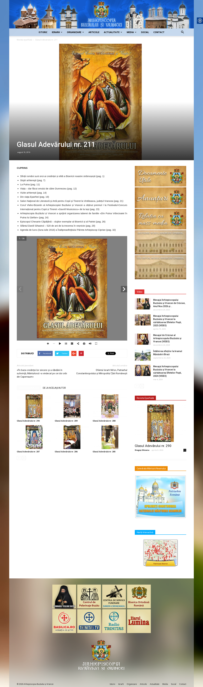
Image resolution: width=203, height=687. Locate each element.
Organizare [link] (75, 32)
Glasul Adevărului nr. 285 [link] (104, 451)
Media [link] (131, 32)
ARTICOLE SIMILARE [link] (29, 388)
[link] (101, 14)
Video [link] (139, 292)
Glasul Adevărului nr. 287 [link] (28, 451)
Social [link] (145, 32)
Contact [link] (158, 32)
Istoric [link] (43, 32)
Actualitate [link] (113, 32)
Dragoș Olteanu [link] (142, 450)
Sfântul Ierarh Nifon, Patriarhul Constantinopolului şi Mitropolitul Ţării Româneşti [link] (101, 372)
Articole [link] (93, 32)
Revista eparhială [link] (24, 39)
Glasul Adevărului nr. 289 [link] (66, 421)
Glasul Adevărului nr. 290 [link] (28, 421)
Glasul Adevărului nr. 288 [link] (104, 421)
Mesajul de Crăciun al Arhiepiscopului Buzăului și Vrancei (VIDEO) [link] (167, 338)
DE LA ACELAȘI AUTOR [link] (54, 388)
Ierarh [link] (57, 32)
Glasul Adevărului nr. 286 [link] (66, 451)
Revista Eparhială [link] (145, 398)
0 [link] (184, 450)
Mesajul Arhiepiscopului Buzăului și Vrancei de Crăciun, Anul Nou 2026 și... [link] (169, 303)
